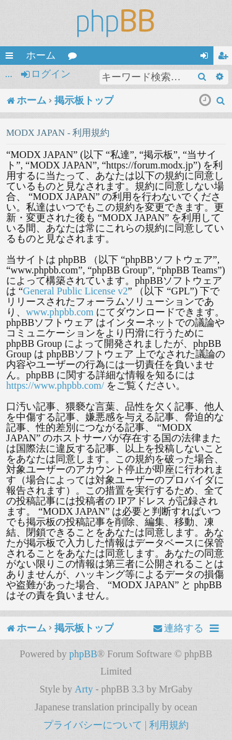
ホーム (41, 55)
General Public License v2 (75, 291)
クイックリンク (12, 57)
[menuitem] (220, 100)
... (8, 74)
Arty (84, 689)
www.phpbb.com (59, 312)
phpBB (83, 654)
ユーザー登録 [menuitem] (225, 57)
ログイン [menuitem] (206, 57)
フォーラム (75, 57)
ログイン (51, 74)
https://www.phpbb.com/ (55, 385)
